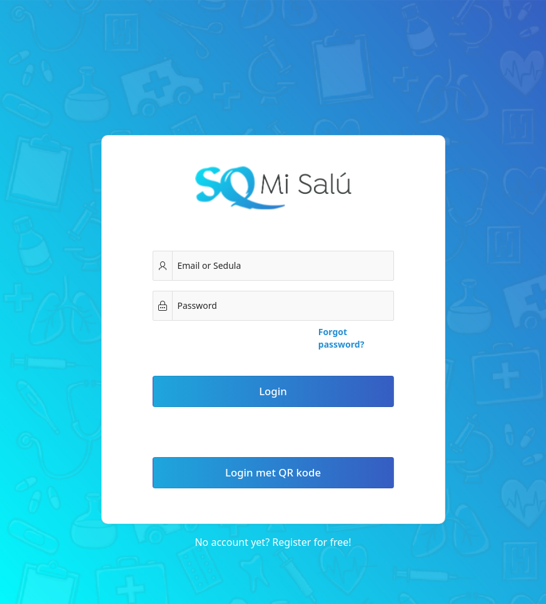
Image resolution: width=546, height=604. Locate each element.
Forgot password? (341, 338)
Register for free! (311, 542)
